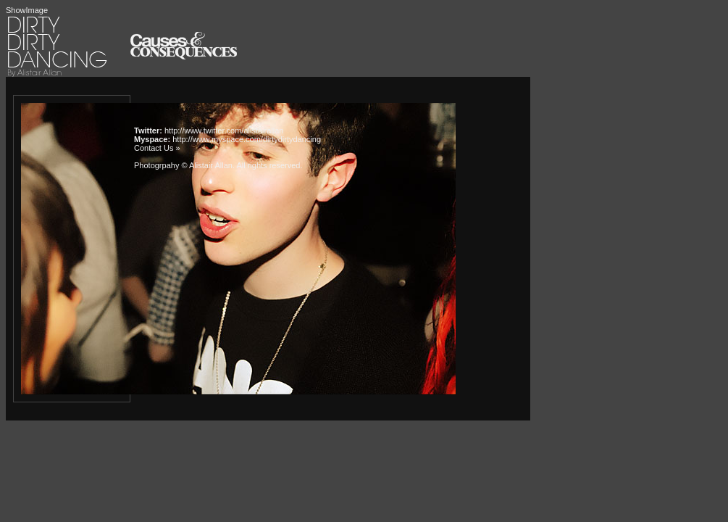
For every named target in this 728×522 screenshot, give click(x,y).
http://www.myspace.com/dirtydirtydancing (246, 139)
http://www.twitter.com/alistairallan (223, 130)
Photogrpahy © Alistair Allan (183, 165)
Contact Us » (157, 148)
